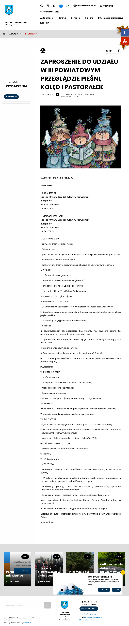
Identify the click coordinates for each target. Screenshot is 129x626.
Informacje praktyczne (110, 17)
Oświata (75, 17)
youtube (122, 45)
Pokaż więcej (11, 97)
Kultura (89, 17)
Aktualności (46, 17)
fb (122, 31)
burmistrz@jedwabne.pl (93, 617)
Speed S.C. (28, 623)
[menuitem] (47, 18)
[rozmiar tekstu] (42, 50)
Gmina (62, 17)
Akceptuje (104, 590)
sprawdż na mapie (88, 609)
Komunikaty (31, 34)
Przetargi (106, 5)
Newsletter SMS (49, 11)
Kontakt (44, 22)
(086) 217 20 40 (90, 614)
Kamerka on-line (86, 620)
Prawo (116, 590)
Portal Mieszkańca (84, 5)
